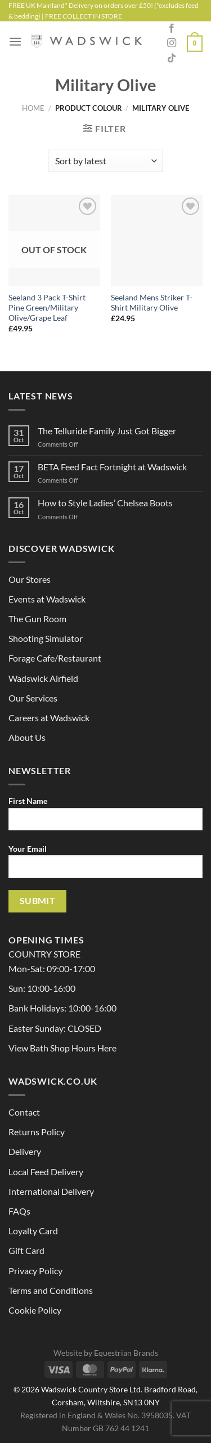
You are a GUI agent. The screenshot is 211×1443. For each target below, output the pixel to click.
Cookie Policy (34, 1310)
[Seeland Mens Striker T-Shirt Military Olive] (157, 240)
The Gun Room (37, 618)
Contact (24, 1112)
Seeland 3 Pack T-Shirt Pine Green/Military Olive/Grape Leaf (47, 307)
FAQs (19, 1211)
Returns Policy (36, 1131)
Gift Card (26, 1250)
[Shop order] (105, 161)
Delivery (24, 1151)
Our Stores (29, 579)
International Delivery (51, 1191)
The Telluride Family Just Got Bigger (107, 430)
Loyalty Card (33, 1230)
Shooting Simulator (45, 638)
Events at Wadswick (47, 599)
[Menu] (15, 41)
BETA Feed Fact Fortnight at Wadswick (112, 466)
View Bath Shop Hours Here (62, 1047)
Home (33, 108)
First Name (105, 817)
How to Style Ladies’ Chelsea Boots (105, 502)
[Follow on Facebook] (171, 29)
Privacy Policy (35, 1270)
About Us (27, 737)
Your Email (105, 865)
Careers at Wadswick (48, 717)
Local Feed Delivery (45, 1171)
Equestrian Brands (126, 1352)
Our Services (32, 698)
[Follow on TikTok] (171, 58)
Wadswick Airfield (43, 678)
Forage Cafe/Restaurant (54, 658)
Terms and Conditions (50, 1290)
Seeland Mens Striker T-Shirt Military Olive (151, 302)
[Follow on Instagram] (171, 43)
